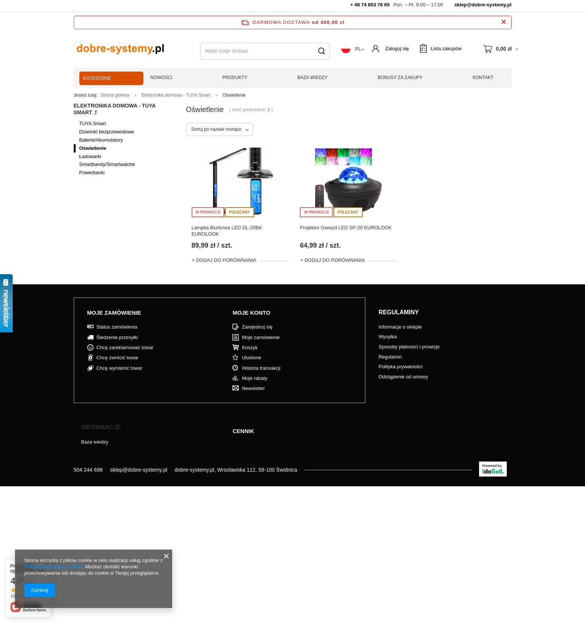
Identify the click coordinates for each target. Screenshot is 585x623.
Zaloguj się (397, 48)
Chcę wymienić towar (120, 368)
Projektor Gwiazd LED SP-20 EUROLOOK (345, 227)
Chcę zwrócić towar (118, 357)
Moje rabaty (254, 378)
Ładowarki (90, 156)
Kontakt (483, 77)
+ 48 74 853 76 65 (370, 4)
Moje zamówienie (114, 312)
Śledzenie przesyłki (117, 337)
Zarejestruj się (257, 327)
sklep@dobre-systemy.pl (483, 4)
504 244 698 (88, 470)
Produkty (234, 77)
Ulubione (251, 357)
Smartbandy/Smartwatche (107, 164)
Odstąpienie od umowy (403, 376)
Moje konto (251, 312)
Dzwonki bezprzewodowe (106, 131)
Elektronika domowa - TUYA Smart (175, 95)
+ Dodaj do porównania (224, 260)
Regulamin (390, 357)
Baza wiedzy (313, 77)
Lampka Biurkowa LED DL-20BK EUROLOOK (227, 231)
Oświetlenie (92, 148)
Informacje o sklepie (400, 327)
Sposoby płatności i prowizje (408, 347)
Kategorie (97, 78)
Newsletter (253, 388)
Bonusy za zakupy (400, 77)
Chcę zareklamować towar (125, 347)
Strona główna (115, 95)
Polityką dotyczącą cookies (53, 566)
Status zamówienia (117, 327)
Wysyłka (387, 336)
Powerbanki (92, 172)
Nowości (161, 77)
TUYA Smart (92, 123)
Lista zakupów (445, 48)
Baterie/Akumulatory (101, 140)
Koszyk (250, 347)
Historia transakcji (261, 368)
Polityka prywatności (400, 366)
